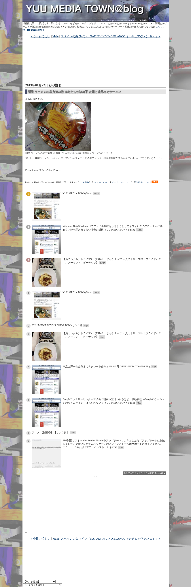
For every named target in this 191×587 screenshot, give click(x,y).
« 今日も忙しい (40, 36)
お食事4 (86, 182)
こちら (159, 26)
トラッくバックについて (121, 182)
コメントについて (100, 182)
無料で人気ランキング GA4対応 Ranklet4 (143, 473)
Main (55, 36)
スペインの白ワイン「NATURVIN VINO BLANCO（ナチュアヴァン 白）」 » (110, 36)
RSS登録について (142, 182)
